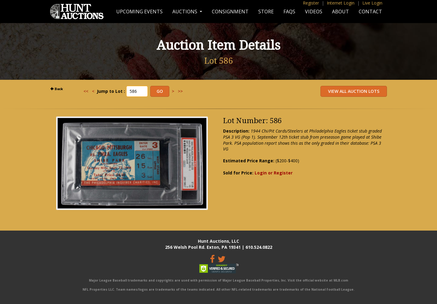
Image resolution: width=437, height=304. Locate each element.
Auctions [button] (185, 11)
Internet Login (340, 3)
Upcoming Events (139, 11)
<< (85, 91)
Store (266, 11)
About (340, 11)
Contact (370, 11)
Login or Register (274, 173)
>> (180, 91)
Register (311, 3)
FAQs (289, 11)
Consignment (230, 11)
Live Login (372, 3)
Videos (313, 11)
